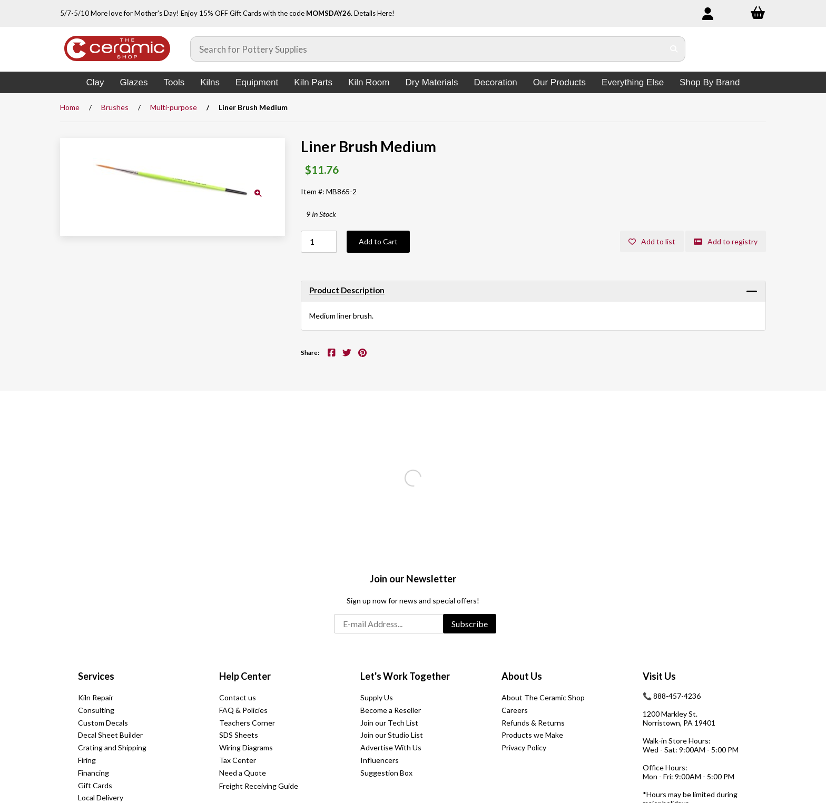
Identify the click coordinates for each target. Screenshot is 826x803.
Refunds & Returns (533, 722)
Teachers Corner (247, 722)
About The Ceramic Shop (543, 697)
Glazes (134, 82)
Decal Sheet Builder (110, 734)
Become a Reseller (390, 710)
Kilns (210, 82)
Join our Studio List (391, 734)
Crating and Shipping (112, 747)
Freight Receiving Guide (258, 785)
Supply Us (376, 697)
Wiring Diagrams (246, 747)
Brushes (115, 107)
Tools (173, 82)
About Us (522, 676)
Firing (87, 760)
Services (96, 676)
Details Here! (374, 13)
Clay (95, 82)
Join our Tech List (389, 722)
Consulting (96, 710)
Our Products (559, 82)
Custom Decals (103, 722)
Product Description (347, 290)
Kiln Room (368, 82)
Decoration (495, 82)
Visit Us (659, 676)
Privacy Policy (524, 747)
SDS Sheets (238, 734)
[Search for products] (427, 49)
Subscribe (469, 624)
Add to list (651, 241)
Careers (515, 710)
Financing (93, 772)
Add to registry (726, 241)
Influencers (379, 760)
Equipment (256, 82)
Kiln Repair (95, 697)
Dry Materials (431, 82)
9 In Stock (321, 214)
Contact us (237, 697)
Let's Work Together (405, 676)
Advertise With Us (390, 747)
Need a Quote (242, 772)
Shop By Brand (710, 82)
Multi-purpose (173, 107)
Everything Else (633, 82)
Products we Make (532, 734)
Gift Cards (95, 785)
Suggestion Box (386, 772)
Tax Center (237, 760)
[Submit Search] (674, 49)
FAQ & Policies (243, 710)
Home (70, 107)
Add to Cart (378, 241)
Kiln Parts (313, 82)
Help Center (245, 676)
